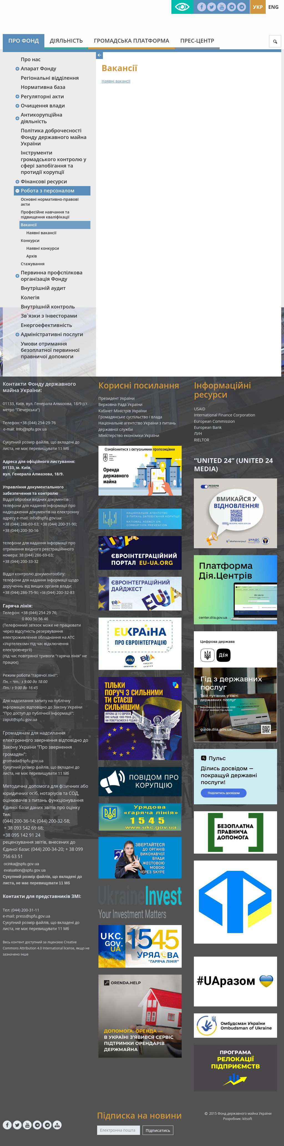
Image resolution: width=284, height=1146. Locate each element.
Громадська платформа (131, 40)
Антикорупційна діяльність (38, 117)
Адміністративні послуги (49, 334)
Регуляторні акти (39, 96)
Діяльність (66, 40)
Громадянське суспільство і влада (130, 416)
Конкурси (30, 240)
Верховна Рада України (120, 404)
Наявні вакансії (41, 232)
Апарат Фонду (35, 68)
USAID (199, 408)
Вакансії (29, 224)
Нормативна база (43, 87)
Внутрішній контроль (48, 306)
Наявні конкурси (42, 248)
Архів (31, 256)
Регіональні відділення (50, 77)
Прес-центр (197, 40)
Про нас (30, 59)
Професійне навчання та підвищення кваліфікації (45, 214)
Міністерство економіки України (128, 435)
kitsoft (247, 1118)
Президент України (116, 398)
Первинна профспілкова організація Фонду (49, 275)
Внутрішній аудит (43, 288)
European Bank (208, 427)
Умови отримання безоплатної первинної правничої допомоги (50, 350)
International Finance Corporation (224, 415)
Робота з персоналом (45, 190)
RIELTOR (201, 439)
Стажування (33, 263)
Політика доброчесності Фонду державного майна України (54, 137)
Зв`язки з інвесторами (49, 315)
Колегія (30, 297)
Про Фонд (23, 40)
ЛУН (198, 433)
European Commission (214, 421)
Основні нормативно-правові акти (49, 202)
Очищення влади (40, 105)
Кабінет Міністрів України (122, 410)
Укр (258, 7)
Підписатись (158, 1130)
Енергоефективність (46, 325)
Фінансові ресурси (41, 181)
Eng (273, 7)
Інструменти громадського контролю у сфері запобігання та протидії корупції (53, 162)
